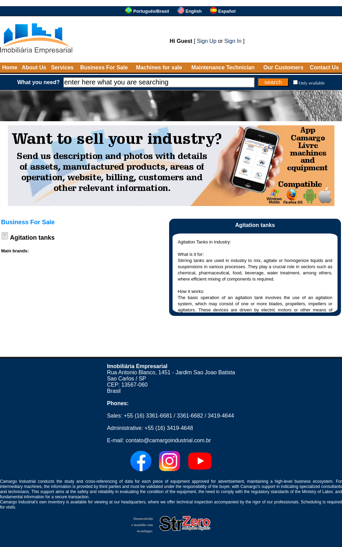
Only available (312, 83)
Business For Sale (104, 67)
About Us (34, 67)
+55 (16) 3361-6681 (148, 416)
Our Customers (283, 67)
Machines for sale (159, 67)
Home (9, 67)
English (194, 11)
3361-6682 (190, 416)
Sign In (233, 41)
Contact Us (324, 67)
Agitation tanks (32, 237)
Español (227, 11)
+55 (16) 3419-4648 (169, 428)
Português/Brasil (151, 11)
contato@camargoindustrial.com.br (168, 440)
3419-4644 (221, 416)
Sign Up (207, 41)
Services (62, 67)
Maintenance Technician (223, 67)
